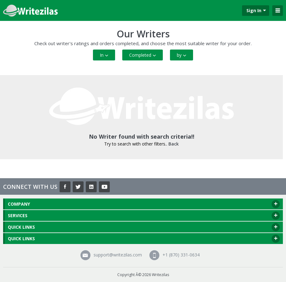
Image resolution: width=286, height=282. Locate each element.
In (104, 55)
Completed (142, 55)
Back (173, 144)
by (181, 55)
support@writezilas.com (111, 255)
